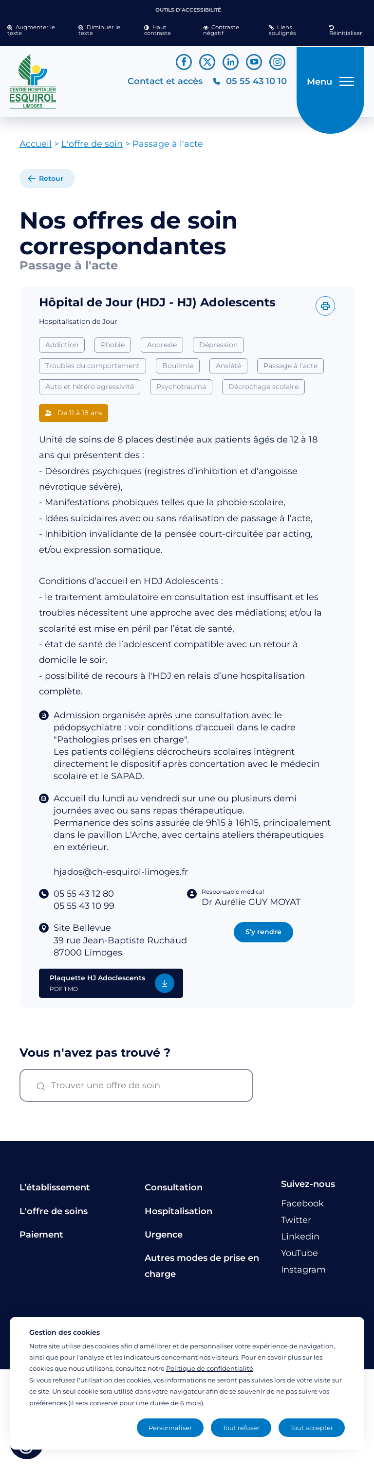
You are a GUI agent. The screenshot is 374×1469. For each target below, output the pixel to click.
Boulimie (177, 369)
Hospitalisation (178, 1214)
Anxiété (228, 369)
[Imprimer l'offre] (325, 309)
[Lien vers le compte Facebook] (184, 62)
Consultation (174, 1191)
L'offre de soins (53, 1214)
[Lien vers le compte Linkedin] (231, 62)
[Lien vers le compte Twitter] (207, 62)
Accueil (35, 147)
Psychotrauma (181, 390)
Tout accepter (311, 1428)
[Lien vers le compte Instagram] (277, 62)
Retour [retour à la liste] (51, 182)
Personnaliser (170, 1428)
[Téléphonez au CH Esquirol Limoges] (247, 83)
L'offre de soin (92, 147)
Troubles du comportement (92, 369)
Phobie (113, 348)
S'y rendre (263, 935)
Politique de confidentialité (209, 1368)
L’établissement (54, 1191)
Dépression (218, 348)
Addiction (61, 348)
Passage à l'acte (290, 369)
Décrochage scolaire (263, 390)
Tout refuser (241, 1428)
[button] (35, 30)
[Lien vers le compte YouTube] (254, 62)
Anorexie (162, 348)
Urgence (164, 1238)
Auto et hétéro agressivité (89, 390)
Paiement (41, 1238)
